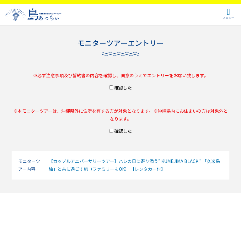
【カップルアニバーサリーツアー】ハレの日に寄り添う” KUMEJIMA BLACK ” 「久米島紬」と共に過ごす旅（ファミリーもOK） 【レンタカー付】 (134, 165)
